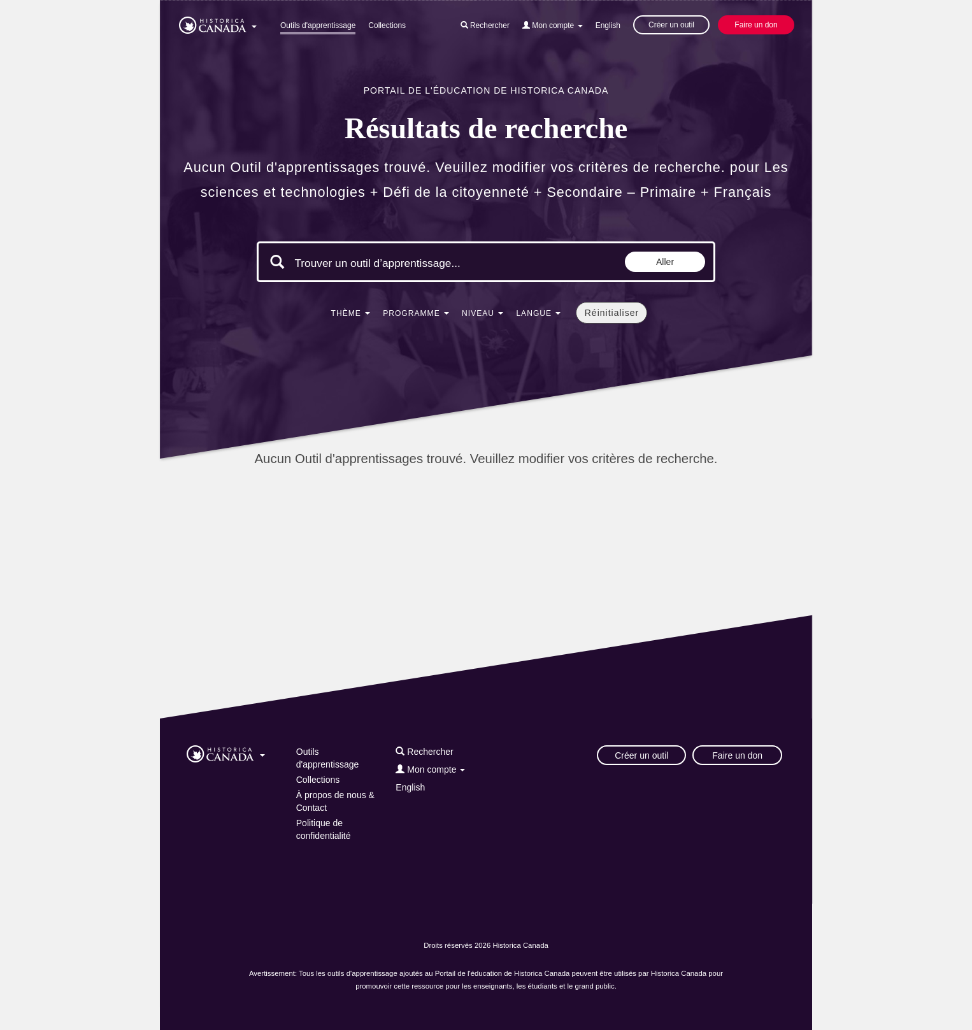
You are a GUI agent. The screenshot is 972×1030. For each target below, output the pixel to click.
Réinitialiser (612, 313)
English (608, 25)
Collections (387, 25)
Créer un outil (671, 24)
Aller (665, 262)
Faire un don (755, 24)
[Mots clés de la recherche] (402, 263)
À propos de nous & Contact (335, 801)
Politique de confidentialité (323, 829)
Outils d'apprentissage (317, 25)
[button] (217, 23)
